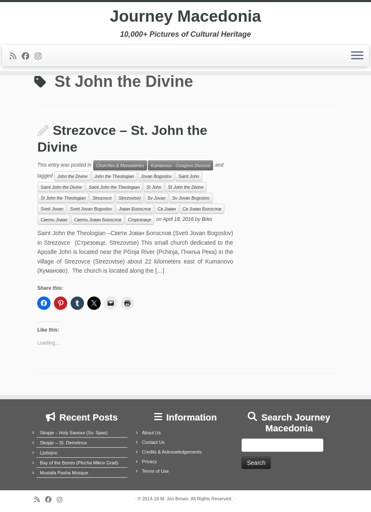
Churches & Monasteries (120, 165)
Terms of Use (155, 471)
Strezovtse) (130, 197)
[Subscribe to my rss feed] (16, 57)
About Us (151, 432)
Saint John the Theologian (114, 187)
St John (153, 187)
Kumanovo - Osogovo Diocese (180, 165)
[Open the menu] (357, 57)
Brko (207, 220)
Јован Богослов (135, 208)
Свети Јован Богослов (97, 219)
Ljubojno (49, 452)
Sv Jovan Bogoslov (190, 197)
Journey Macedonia (185, 17)
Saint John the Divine (61, 187)
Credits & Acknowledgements (172, 451)
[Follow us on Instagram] (41, 57)
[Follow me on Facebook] (28, 57)
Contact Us (153, 442)
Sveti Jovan (52, 208)
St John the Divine (185, 187)
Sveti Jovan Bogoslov (91, 208)
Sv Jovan (156, 197)
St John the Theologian (63, 197)
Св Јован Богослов (202, 208)
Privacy (149, 461)
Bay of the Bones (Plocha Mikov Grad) (79, 462)
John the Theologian (114, 176)
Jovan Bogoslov (156, 176)
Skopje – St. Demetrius (63, 442)
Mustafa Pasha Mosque (64, 472)
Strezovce (102, 197)
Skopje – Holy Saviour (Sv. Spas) (74, 432)
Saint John (188, 176)
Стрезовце (139, 219)
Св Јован (167, 208)
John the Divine (72, 176)
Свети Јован (54, 219)
